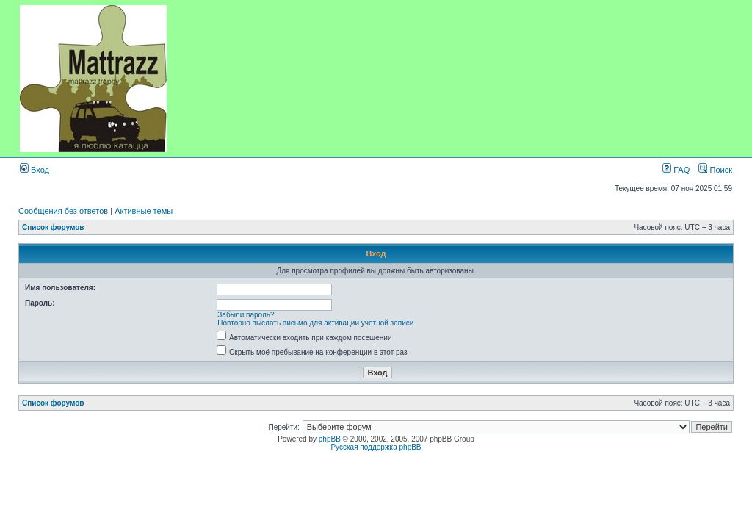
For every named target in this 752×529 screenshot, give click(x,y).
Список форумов (53, 227)
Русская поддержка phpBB (375, 447)
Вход (34, 169)
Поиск (715, 169)
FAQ (676, 169)
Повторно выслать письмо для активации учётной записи (315, 323)
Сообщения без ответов (63, 210)
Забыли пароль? (245, 315)
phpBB (330, 439)
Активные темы (144, 210)
